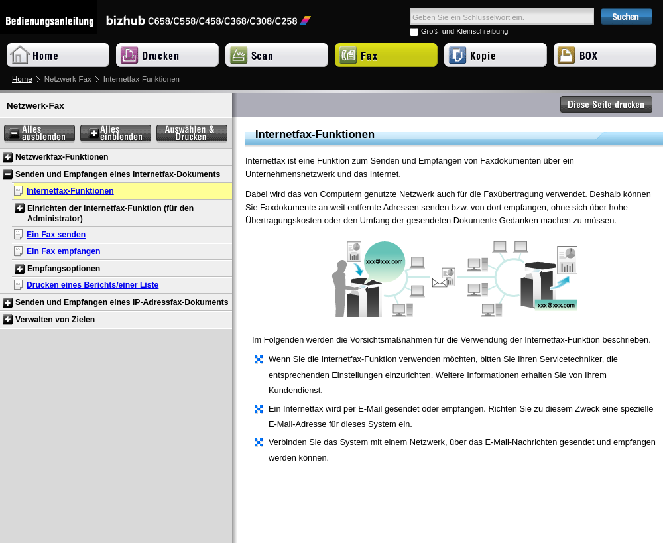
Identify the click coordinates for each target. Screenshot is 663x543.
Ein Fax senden (56, 234)
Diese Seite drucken (606, 104)
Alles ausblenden (39, 134)
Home (22, 79)
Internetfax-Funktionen (70, 191)
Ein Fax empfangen (63, 251)
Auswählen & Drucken (191, 134)
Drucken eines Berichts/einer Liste (92, 285)
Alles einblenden (115, 134)
